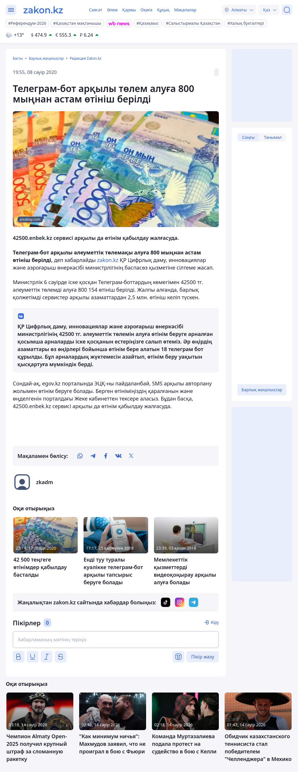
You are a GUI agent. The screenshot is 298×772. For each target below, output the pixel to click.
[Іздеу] (287, 10)
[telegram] (93, 456)
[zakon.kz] (43, 9)
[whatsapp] (80, 456)
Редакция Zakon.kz (85, 58)
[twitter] (131, 456)
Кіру (215, 622)
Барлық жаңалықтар (46, 58)
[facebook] (105, 456)
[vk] (118, 456)
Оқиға (146, 10)
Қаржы (129, 10)
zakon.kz (107, 259)
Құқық (163, 10)
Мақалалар (185, 10)
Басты (18, 58)
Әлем (112, 10)
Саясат (95, 10)
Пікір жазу (202, 657)
